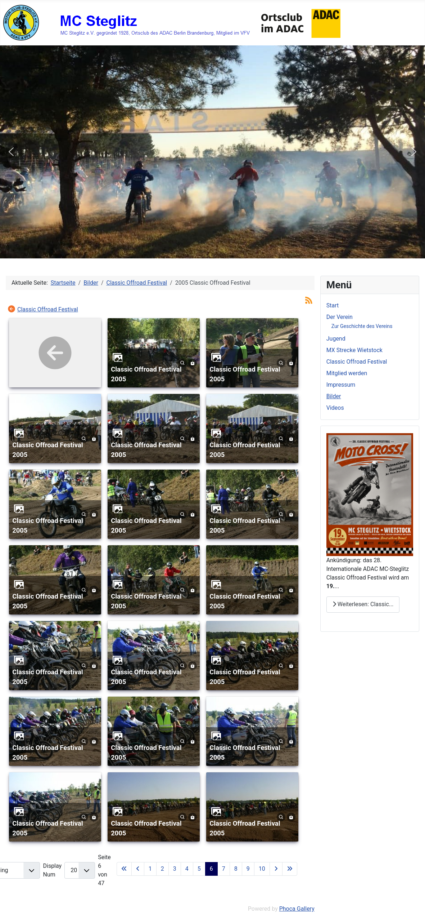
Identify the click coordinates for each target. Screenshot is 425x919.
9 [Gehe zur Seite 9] (248, 868)
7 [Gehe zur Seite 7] (223, 868)
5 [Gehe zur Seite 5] (199, 868)
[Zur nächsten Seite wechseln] (276, 869)
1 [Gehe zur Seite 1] (150, 868)
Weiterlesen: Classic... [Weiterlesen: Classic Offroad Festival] (363, 604)
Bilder (333, 396)
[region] (212, 151)
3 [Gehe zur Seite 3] (174, 868)
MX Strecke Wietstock (354, 350)
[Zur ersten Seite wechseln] (124, 869)
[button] (11, 151)
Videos (335, 407)
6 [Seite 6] (211, 868)
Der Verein (339, 317)
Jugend (335, 338)
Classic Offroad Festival (47, 309)
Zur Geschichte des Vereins (362, 326)
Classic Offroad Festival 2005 (146, 374)
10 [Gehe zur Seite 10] (262, 868)
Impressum (341, 384)
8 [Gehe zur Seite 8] (236, 868)
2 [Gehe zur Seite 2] (162, 868)
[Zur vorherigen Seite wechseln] (137, 869)
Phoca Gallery (297, 908)
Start (332, 305)
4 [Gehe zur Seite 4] (187, 868)
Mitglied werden (346, 373)
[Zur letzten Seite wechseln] (289, 869)
